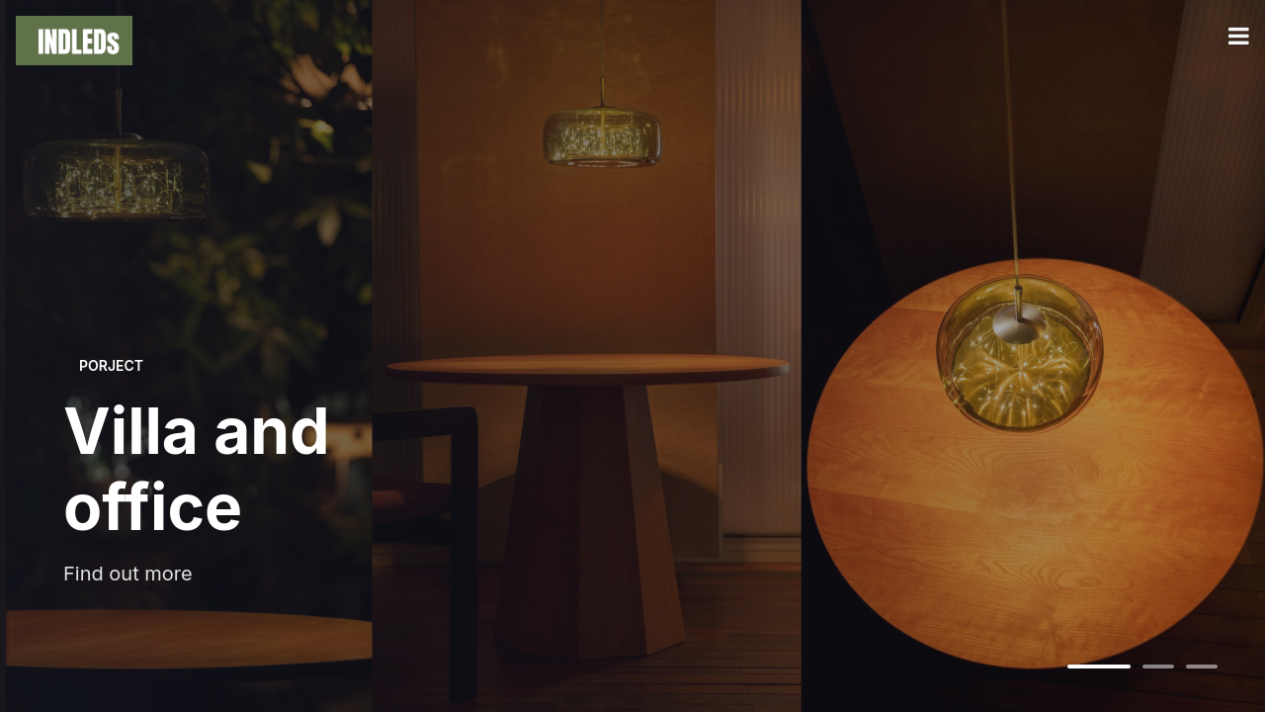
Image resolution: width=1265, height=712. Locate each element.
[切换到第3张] (1202, 666)
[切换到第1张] (1099, 666)
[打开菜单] (1238, 36)
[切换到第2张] (1158, 666)
